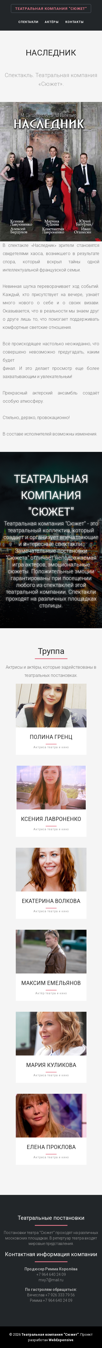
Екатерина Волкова (51, 901)
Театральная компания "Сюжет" (51, 9)
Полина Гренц (51, 737)
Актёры (52, 22)
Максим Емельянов (51, 983)
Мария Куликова (51, 1065)
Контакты (74, 22)
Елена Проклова (51, 1147)
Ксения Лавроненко (51, 819)
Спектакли (28, 22)
